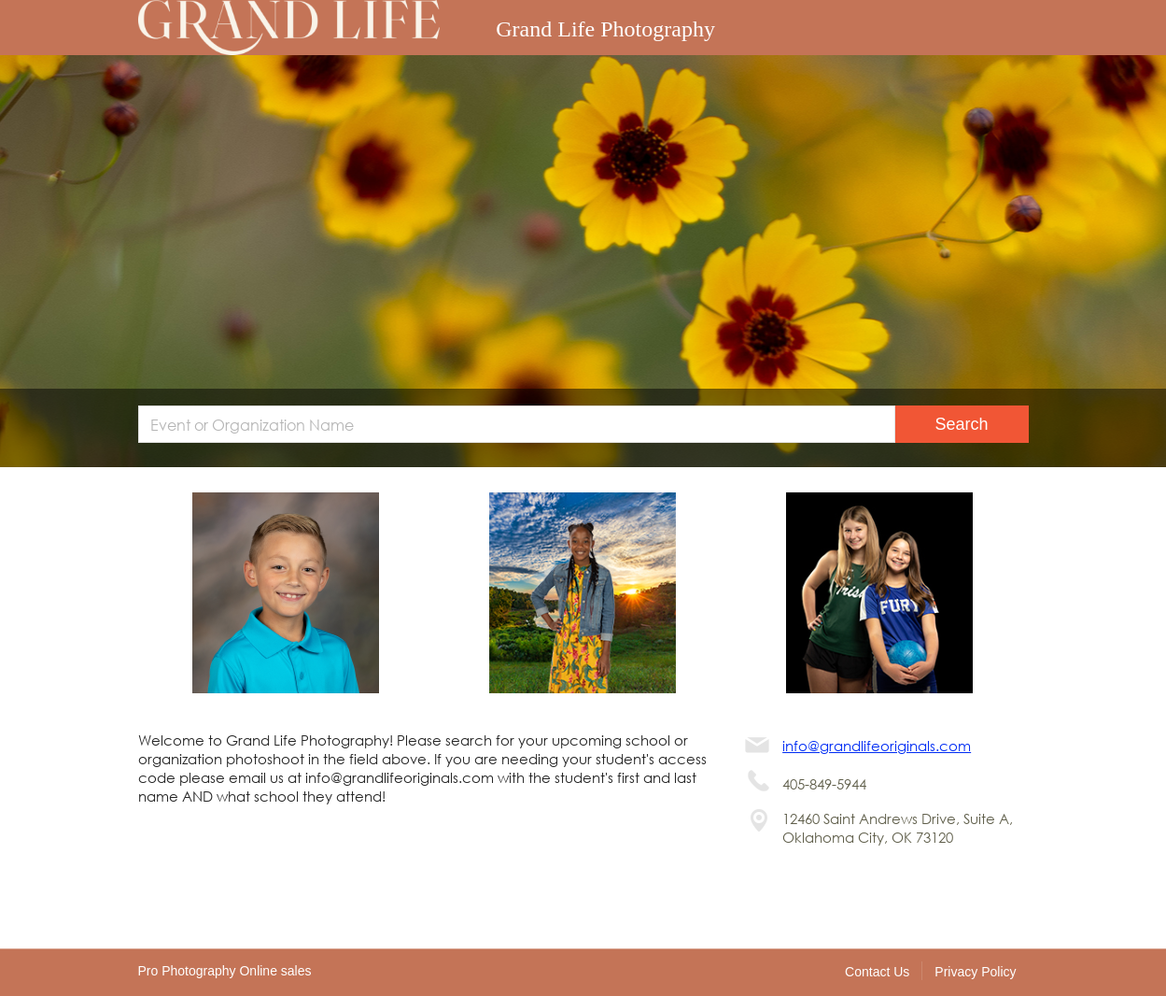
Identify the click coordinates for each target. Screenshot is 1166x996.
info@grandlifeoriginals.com (876, 745)
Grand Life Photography (605, 29)
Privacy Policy (975, 971)
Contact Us (877, 971)
